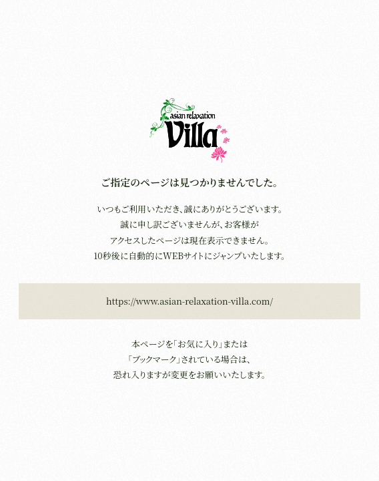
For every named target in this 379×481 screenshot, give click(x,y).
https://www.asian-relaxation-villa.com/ (189, 301)
